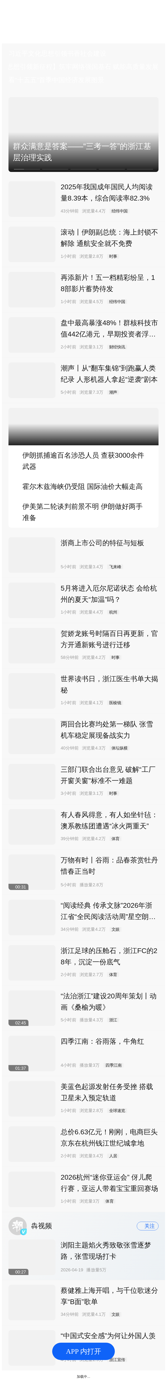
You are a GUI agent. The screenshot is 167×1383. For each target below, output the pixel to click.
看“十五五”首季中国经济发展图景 (56, 79)
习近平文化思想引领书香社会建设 (57, 53)
